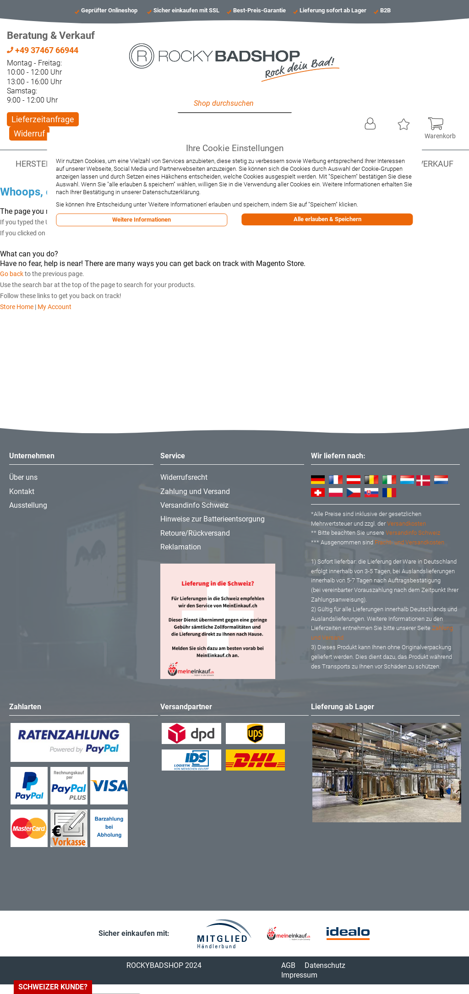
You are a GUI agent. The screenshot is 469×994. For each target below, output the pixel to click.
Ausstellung (28, 505)
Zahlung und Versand (195, 491)
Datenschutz (325, 965)
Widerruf (29, 133)
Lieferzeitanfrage (42, 119)
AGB (288, 965)
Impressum (299, 975)
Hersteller (40, 163)
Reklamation (180, 547)
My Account (54, 306)
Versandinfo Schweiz (194, 505)
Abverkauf (430, 163)
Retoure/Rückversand (195, 533)
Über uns (23, 477)
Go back (11, 273)
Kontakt (21, 491)
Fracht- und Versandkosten (409, 542)
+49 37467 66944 (42, 50)
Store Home (16, 306)
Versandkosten (406, 523)
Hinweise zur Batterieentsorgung (212, 519)
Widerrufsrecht (183, 477)
